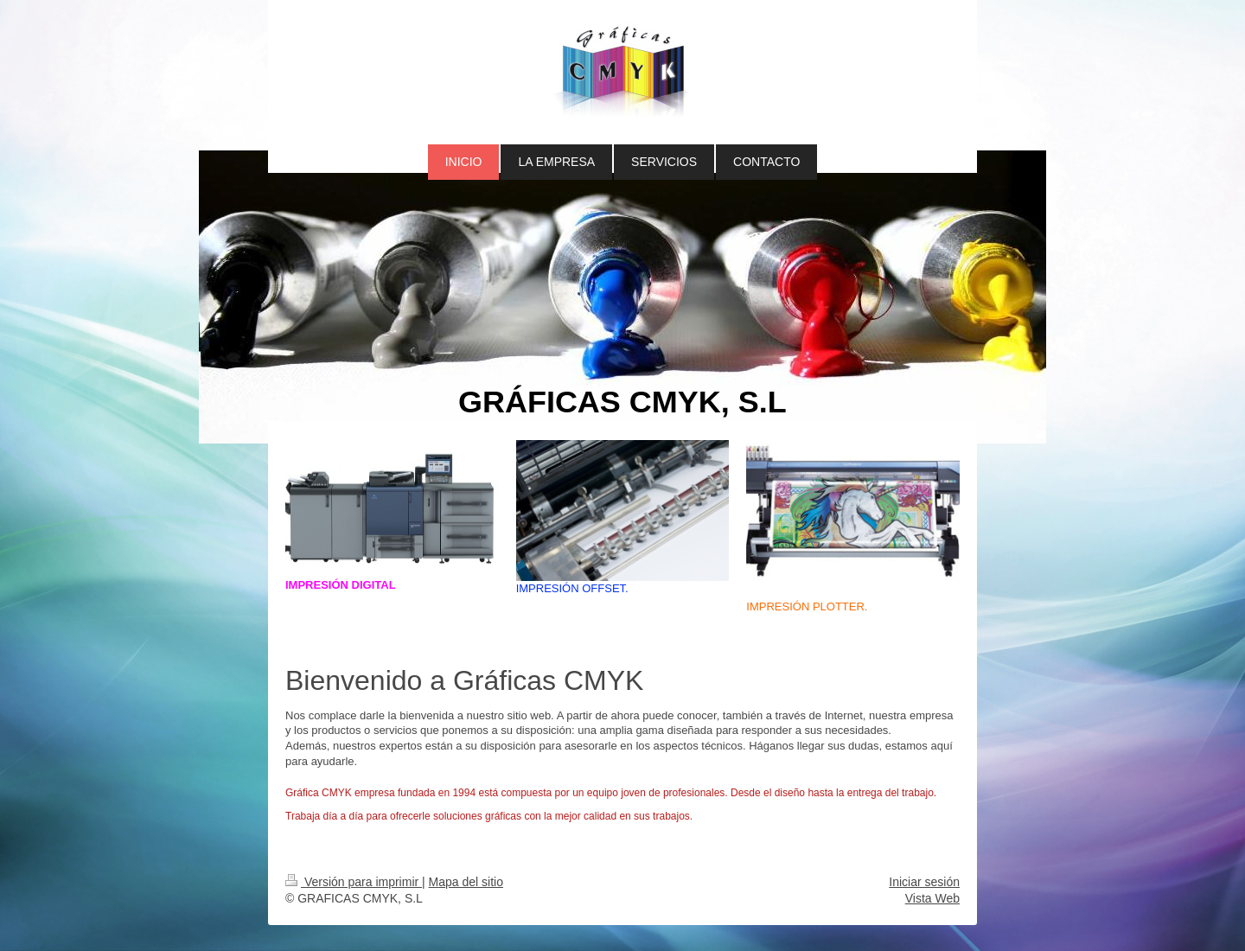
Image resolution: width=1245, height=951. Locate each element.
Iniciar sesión (924, 882)
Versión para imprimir (353, 882)
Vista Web (932, 898)
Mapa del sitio (466, 882)
